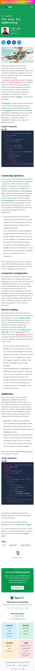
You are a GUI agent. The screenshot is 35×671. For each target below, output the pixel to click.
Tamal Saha (15, 28)
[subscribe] (26, 608)
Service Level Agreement (26, 654)
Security (25, 651)
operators (19, 97)
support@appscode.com (17, 619)
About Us (9, 645)
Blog (9, 648)
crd (4, 545)
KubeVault (9, 200)
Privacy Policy (26, 648)
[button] (32, 7)
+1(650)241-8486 (17, 616)
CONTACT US (17, 587)
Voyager (9, 636)
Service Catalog (24, 318)
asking (3, 188)
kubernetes (13, 545)
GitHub (29, 524)
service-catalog (25, 545)
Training (25, 631)
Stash (9, 631)
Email (3, 536)
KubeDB (8, 110)
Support (25, 633)
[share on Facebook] (14, 42)
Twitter (25, 533)
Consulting (26, 628)
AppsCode (6, 103)
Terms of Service (26, 645)
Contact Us (9, 651)
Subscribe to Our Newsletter (17, 602)
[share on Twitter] (3, 42)
